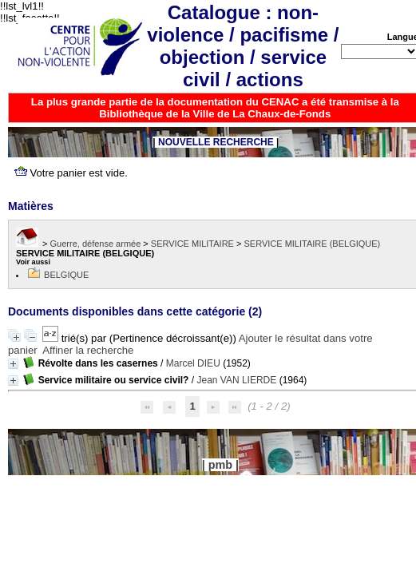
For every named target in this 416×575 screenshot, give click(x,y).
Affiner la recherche (87, 350)
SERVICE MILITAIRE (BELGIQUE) (312, 243)
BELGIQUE (66, 275)
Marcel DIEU (193, 363)
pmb (220, 464)
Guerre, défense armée (95, 243)
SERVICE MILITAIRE (192, 243)
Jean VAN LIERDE (236, 380)
